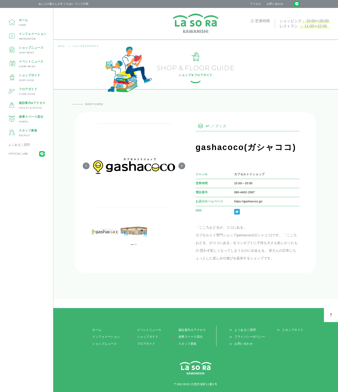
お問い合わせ (275, 3)
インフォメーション (106, 336)
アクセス (255, 3)
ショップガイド (147, 336)
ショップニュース (104, 343)
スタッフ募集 (187, 343)
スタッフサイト (293, 330)
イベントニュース (149, 330)
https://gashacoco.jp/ (248, 201)
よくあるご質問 (19, 144)
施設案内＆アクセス (192, 330)
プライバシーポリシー (249, 336)
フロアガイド (146, 343)
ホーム (97, 330)
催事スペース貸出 (190, 336)
